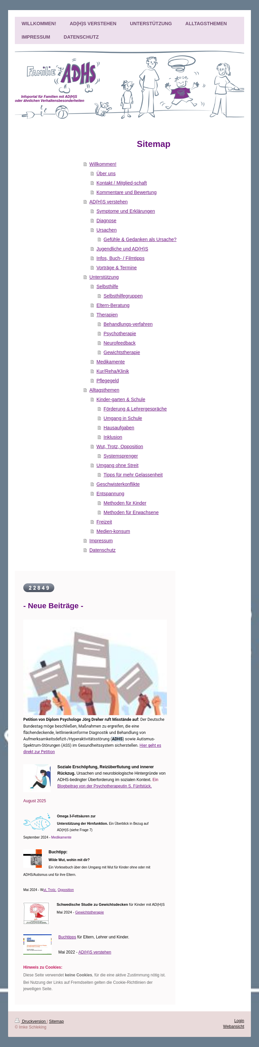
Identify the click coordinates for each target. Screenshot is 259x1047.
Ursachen (106, 230)
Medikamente (110, 361)
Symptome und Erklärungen (125, 211)
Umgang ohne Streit (117, 465)
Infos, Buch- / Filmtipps (120, 258)
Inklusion (113, 437)
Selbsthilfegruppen (123, 296)
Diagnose (106, 220)
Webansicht (233, 1026)
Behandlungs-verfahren (128, 324)
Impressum (101, 540)
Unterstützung (104, 277)
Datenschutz (102, 550)
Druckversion (31, 1021)
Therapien (107, 314)
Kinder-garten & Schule (120, 399)
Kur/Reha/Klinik (112, 371)
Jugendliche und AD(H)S (122, 248)
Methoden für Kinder (125, 503)
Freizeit (104, 522)
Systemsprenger (121, 456)
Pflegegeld (107, 380)
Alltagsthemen (104, 390)
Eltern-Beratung (113, 305)
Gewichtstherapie (122, 352)
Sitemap (56, 1021)
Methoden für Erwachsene (131, 512)
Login (239, 1020)
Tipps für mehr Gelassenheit (133, 474)
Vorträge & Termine (116, 267)
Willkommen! (102, 164)
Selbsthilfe (107, 286)
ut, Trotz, (49, 890)
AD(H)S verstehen (108, 201)
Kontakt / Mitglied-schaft (121, 183)
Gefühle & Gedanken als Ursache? (140, 239)
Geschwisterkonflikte (118, 484)
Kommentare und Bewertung (126, 192)
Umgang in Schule (123, 418)
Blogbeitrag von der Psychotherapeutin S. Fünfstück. (104, 786)
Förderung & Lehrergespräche (135, 409)
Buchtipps (67, 937)
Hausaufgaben (119, 427)
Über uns (106, 173)
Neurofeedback (120, 343)
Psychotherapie (120, 333)
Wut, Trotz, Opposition (119, 446)
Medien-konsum (113, 531)
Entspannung (110, 493)
